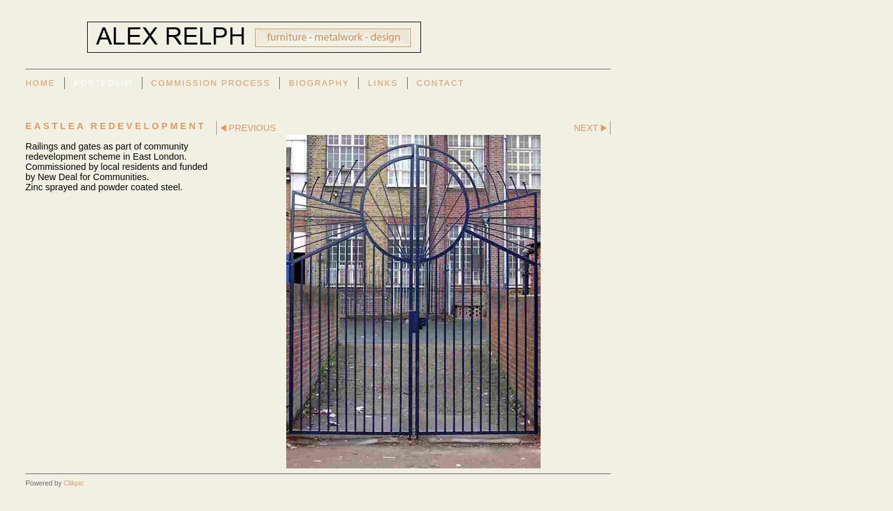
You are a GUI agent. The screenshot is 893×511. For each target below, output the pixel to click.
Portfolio (103, 83)
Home (40, 83)
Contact (441, 83)
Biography (319, 83)
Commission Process (211, 83)
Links (383, 83)
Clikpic (74, 483)
